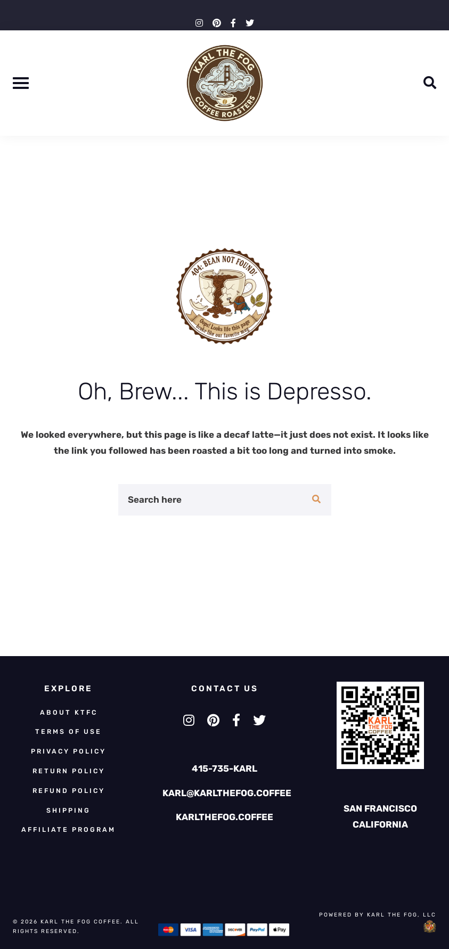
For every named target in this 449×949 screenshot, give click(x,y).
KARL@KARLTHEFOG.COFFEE (226, 793)
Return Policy (68, 771)
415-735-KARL (224, 768)
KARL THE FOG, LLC (401, 914)
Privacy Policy (68, 751)
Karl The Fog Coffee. (83, 921)
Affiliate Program (68, 829)
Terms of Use (68, 731)
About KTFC (68, 712)
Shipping (68, 810)
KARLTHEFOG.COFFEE (224, 817)
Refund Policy (68, 791)
